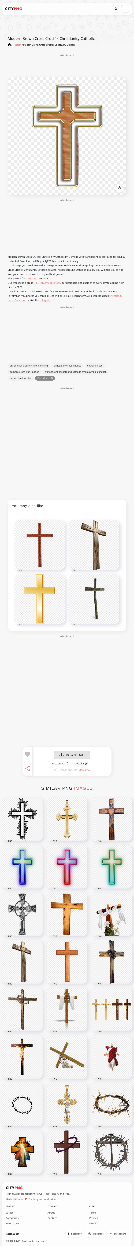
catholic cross (95, 365)
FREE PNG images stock (46, 282)
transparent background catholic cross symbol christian (76, 372)
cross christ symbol (20, 378)
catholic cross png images (24, 372)
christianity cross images (67, 365)
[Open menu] (125, 9)
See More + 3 (45, 378)
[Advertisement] (67, 65)
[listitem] (74, 1234)
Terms (93, 1212)
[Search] (116, 9)
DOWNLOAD (71, 755)
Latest (9, 1212)
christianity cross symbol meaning (29, 365)
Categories (12, 1218)
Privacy (93, 1218)
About (51, 1212)
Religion (32, 278)
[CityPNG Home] (13, 8)
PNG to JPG (12, 1223)
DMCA (93, 1223)
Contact (52, 1218)
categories (46, 300)
